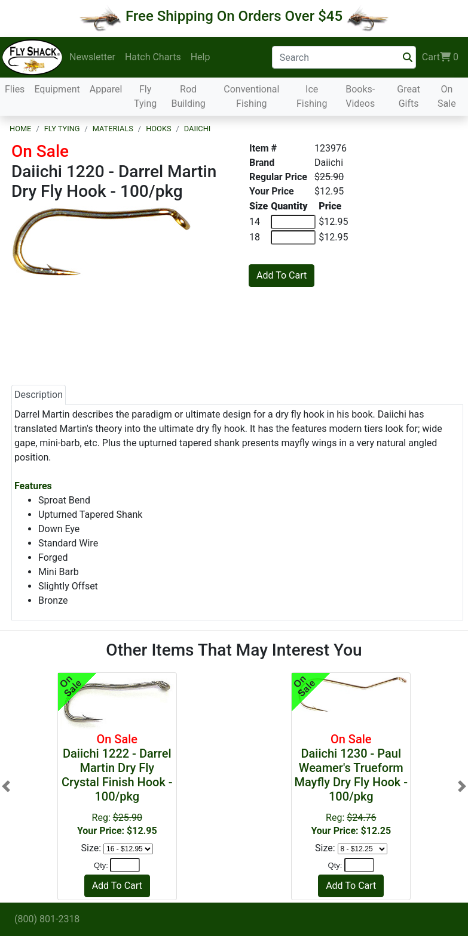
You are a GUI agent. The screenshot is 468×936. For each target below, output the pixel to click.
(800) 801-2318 (46, 919)
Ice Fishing (312, 96)
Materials (113, 128)
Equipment (56, 89)
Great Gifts (408, 96)
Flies (15, 89)
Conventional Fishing (251, 96)
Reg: (117, 784)
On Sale (447, 96)
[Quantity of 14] (293, 222)
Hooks (158, 128)
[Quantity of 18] (293, 237)
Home (20, 128)
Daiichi (197, 128)
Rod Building (188, 96)
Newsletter (92, 57)
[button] (6, 786)
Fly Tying (145, 96)
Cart (440, 57)
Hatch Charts (153, 57)
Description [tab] (38, 394)
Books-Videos (360, 96)
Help (200, 57)
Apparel (106, 89)
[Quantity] (125, 865)
